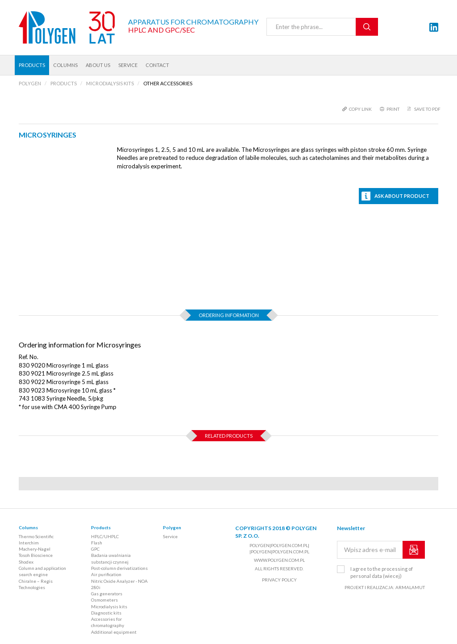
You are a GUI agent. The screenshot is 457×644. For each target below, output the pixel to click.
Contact (157, 65)
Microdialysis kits (109, 606)
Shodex (26, 562)
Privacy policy (279, 579)
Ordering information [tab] (229, 315)
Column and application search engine (42, 571)
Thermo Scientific (36, 536)
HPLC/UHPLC (105, 536)
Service (127, 65)
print (392, 109)
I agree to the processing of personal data (381, 572)
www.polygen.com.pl (279, 560)
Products (32, 65)
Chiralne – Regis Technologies (36, 584)
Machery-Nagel (34, 549)
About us (98, 65)
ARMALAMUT (410, 587)
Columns (65, 65)
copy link (360, 109)
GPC (95, 549)
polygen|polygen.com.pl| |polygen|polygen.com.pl (279, 548)
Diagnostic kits (106, 612)
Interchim (29, 542)
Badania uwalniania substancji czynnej (111, 558)
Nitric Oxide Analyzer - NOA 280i (119, 584)
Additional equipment (114, 632)
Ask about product (401, 196)
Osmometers (104, 599)
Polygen (172, 527)
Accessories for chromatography (107, 622)
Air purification (106, 574)
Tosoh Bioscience (36, 555)
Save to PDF (427, 109)
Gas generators (106, 593)
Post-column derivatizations (119, 568)
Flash (96, 542)
